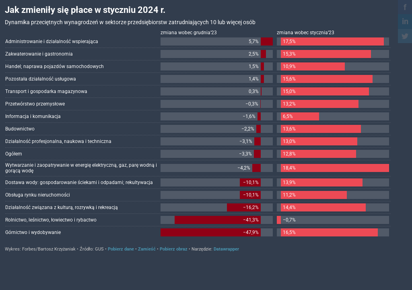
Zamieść (147, 249)
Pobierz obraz (173, 249)
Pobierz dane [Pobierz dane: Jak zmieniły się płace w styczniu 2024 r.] (121, 249)
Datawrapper (226, 249)
